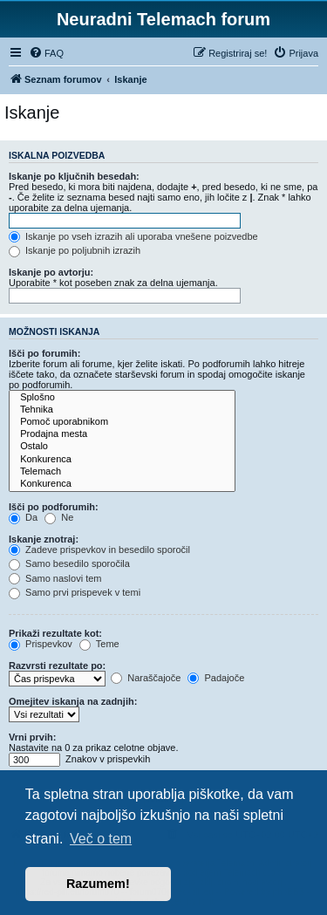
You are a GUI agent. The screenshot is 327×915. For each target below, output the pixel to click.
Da (23, 517)
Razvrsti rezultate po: (57, 665)
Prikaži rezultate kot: (55, 633)
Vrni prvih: (32, 737)
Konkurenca (122, 460)
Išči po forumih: (45, 353)
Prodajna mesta (122, 434)
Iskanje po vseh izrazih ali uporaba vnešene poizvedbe (133, 236)
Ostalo (122, 446)
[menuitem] (46, 53)
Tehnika (122, 410)
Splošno (122, 398)
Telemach (122, 472)
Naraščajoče (146, 678)
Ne (58, 517)
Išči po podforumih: (54, 507)
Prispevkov (40, 643)
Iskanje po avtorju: (51, 272)
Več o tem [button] (101, 838)
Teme (99, 643)
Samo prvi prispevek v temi (74, 592)
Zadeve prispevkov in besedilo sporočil (99, 549)
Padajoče (215, 678)
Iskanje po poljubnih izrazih (74, 250)
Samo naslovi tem (55, 578)
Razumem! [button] (98, 884)
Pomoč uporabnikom (122, 422)
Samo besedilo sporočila (69, 563)
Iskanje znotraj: (43, 539)
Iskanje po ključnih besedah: (74, 176)
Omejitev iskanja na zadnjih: (73, 701)
